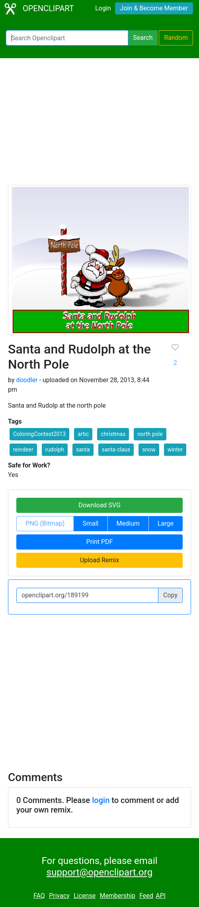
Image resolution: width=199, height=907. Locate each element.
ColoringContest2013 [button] (39, 434)
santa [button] (83, 449)
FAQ (39, 895)
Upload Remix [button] (99, 560)
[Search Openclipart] (67, 37)
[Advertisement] (99, 125)
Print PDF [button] (99, 542)
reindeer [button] (23, 449)
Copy (170, 595)
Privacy (59, 895)
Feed (146, 895)
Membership (117, 895)
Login (103, 8)
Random (176, 37)
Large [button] (166, 523)
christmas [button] (113, 434)
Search (142, 37)
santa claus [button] (116, 449)
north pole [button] (149, 434)
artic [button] (83, 434)
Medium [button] (128, 523)
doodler (26, 380)
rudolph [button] (54, 449)
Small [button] (90, 523)
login (100, 800)
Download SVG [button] (99, 505)
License (85, 895)
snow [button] (148, 449)
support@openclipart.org (99, 872)
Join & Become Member (154, 8)
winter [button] (175, 449)
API (161, 895)
